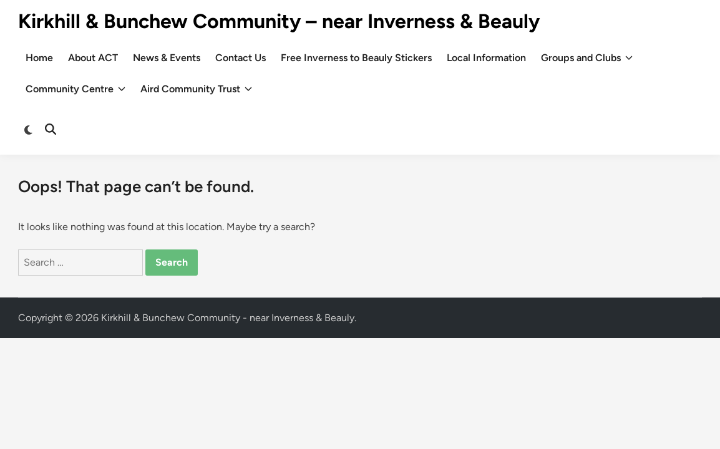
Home (39, 58)
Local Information (486, 58)
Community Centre (75, 89)
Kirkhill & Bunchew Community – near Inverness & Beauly (279, 21)
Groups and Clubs (587, 58)
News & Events (166, 58)
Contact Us (240, 58)
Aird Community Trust (196, 89)
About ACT (93, 58)
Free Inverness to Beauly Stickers (356, 58)
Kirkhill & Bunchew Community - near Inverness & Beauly (227, 318)
